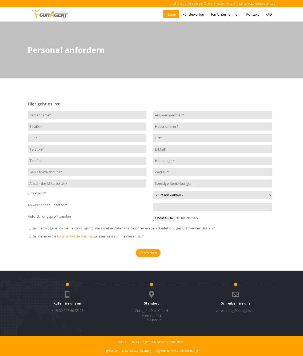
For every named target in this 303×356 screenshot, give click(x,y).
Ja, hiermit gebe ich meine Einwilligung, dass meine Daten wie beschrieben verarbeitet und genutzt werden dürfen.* (124, 228)
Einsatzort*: (37, 193)
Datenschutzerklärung (75, 236)
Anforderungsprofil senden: (50, 216)
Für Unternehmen (225, 14)
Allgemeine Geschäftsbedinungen (177, 351)
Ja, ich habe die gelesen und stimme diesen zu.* (88, 236)
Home (171, 14)
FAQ (269, 14)
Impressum (110, 351)
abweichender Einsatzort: (48, 205)
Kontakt (252, 14)
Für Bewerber (193, 14)
